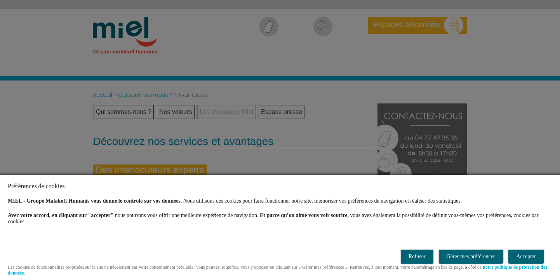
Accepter (526, 256)
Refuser (417, 256)
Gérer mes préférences (471, 256)
